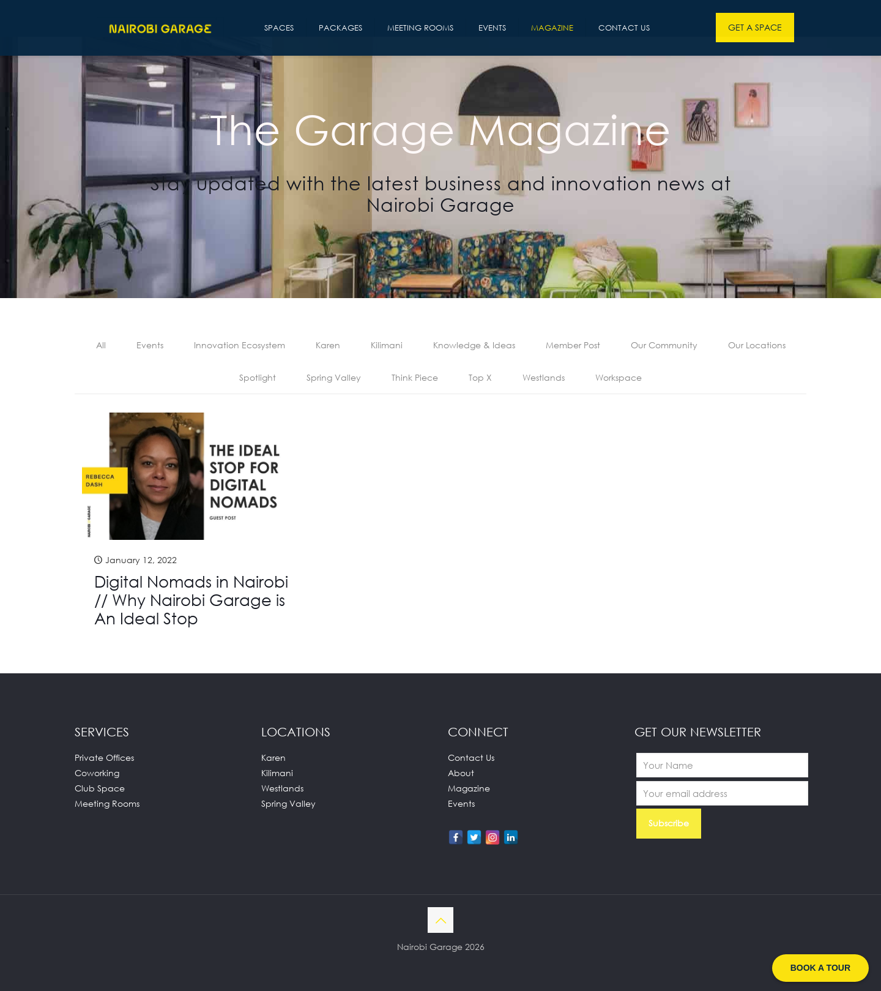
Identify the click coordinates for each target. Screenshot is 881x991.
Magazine (469, 788)
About (461, 773)
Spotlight (257, 377)
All (101, 345)
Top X (480, 377)
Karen (328, 345)
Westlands (543, 377)
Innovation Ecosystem (239, 345)
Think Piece (415, 377)
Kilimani (387, 345)
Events (149, 345)
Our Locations (757, 345)
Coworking (97, 773)
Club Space (100, 788)
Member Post (573, 345)
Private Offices (104, 757)
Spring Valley (334, 377)
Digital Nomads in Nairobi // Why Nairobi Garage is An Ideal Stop (191, 600)
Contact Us (471, 757)
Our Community (664, 345)
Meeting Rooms (107, 803)
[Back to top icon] (440, 920)
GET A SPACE (755, 27)
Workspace (618, 377)
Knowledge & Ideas (474, 345)
